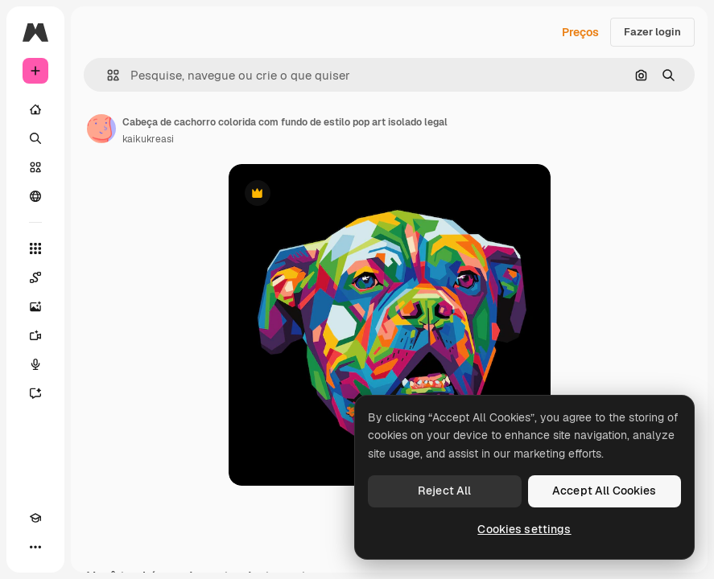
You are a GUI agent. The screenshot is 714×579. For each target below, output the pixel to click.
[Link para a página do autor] (101, 128)
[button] (107, 75)
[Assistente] (35, 393)
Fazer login (652, 32)
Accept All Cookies (604, 490)
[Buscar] (35, 138)
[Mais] (35, 547)
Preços (580, 32)
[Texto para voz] (35, 364)
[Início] (35, 109)
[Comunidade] (35, 196)
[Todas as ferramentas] (35, 248)
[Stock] (35, 167)
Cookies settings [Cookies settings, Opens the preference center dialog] (524, 529)
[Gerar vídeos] (35, 335)
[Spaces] (35, 277)
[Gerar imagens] (35, 306)
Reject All (444, 490)
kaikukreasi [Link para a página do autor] (148, 139)
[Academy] (35, 518)
